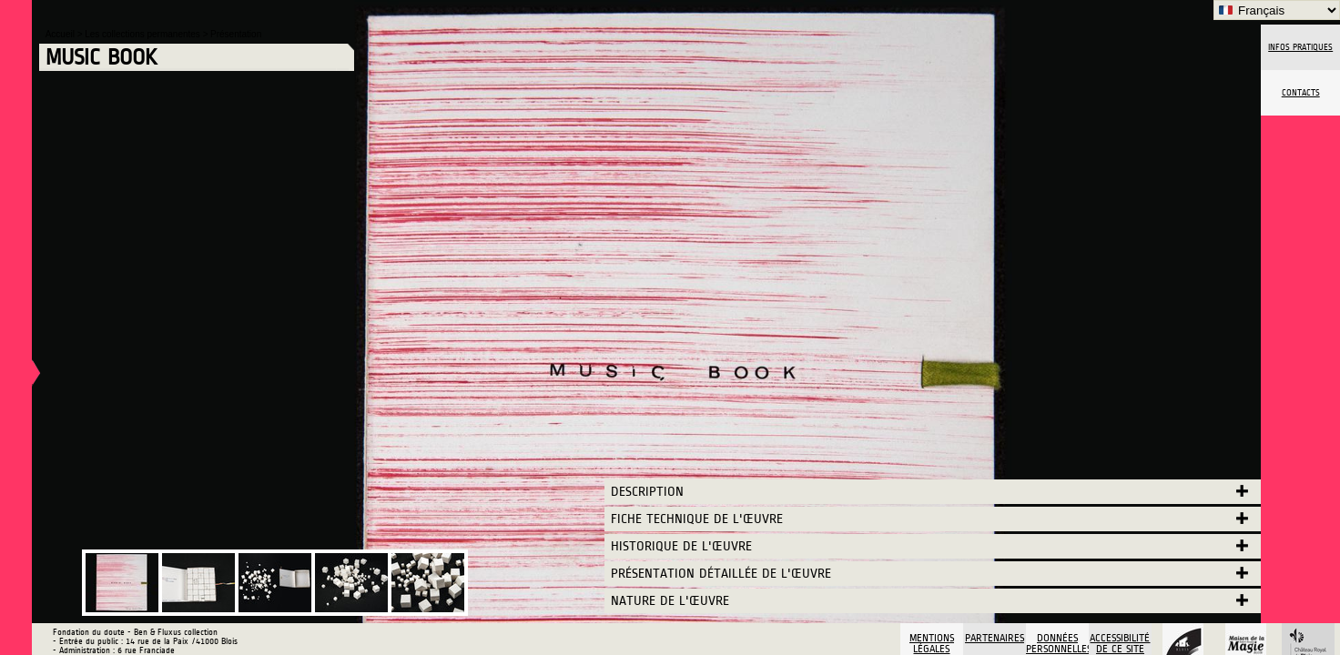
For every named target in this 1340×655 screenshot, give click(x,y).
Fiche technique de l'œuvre (697, 519)
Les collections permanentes (144, 34)
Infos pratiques (1300, 47)
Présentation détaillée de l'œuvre (721, 573)
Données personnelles (1057, 643)
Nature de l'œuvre (670, 601)
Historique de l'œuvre (681, 546)
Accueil (61, 34)
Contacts (1301, 92)
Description (647, 492)
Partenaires (994, 637)
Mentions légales (931, 643)
